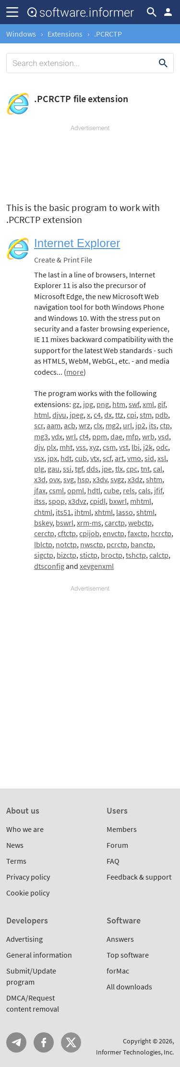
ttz (119, 415)
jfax (40, 490)
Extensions (65, 34)
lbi (136, 447)
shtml (145, 512)
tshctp (136, 555)
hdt (66, 458)
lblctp (43, 544)
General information (39, 955)
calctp (158, 555)
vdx (56, 436)
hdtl (93, 490)
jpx (52, 458)
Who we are (25, 829)
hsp (83, 479)
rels (129, 490)
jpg (88, 404)
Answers (120, 939)
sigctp (43, 555)
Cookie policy (27, 892)
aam (53, 425)
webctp (140, 522)
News (15, 845)
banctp (142, 544)
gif (161, 404)
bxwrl (118, 501)
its (152, 425)
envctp (113, 533)
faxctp (137, 533)
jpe (107, 469)
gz (76, 404)
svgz (117, 479)
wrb (148, 436)
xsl (161, 458)
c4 (97, 415)
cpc (131, 469)
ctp (165, 425)
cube (112, 490)
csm (109, 447)
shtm (154, 479)
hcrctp (161, 533)
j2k (148, 447)
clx (98, 425)
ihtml (82, 512)
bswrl (64, 522)
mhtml (140, 501)
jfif (158, 490)
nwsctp (91, 544)
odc (162, 447)
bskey (43, 522)
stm (146, 415)
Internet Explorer (77, 243)
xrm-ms (89, 522)
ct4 (84, 436)
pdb (161, 415)
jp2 (140, 425)
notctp (66, 544)
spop (56, 501)
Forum (117, 845)
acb (69, 425)
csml (56, 490)
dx (108, 415)
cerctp (44, 533)
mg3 (41, 436)
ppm (99, 436)
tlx (119, 469)
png (102, 404)
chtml (43, 512)
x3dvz (77, 501)
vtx (94, 458)
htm (118, 404)
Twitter (71, 1042)
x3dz (135, 479)
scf (107, 458)
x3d (40, 479)
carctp (115, 522)
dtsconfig (49, 566)
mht (66, 447)
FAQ (113, 861)
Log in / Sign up (168, 12)
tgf (79, 469)
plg (39, 469)
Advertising (24, 939)
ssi (67, 469)
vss (81, 447)
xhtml (104, 512)
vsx (39, 458)
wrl (71, 436)
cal (157, 469)
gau (54, 469)
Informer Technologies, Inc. (135, 1052)
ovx (54, 479)
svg (68, 479)
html (41, 415)
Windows (21, 34)
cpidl (98, 501)
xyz (94, 447)
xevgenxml (97, 566)
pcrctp (117, 544)
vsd (163, 436)
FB (44, 1042)
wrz (84, 425)
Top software (128, 955)
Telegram (16, 1042)
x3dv (100, 479)
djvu (59, 415)
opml (75, 490)
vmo (134, 458)
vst (123, 447)
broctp (111, 555)
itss (39, 501)
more (75, 372)
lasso (124, 512)
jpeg (77, 415)
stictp (88, 555)
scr (38, 425)
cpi (131, 415)
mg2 (113, 425)
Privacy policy (28, 877)
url (127, 425)
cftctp (67, 533)
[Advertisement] (90, 161)
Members (122, 829)
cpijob (89, 533)
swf (134, 404)
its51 (63, 512)
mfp (132, 436)
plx (51, 447)
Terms (16, 861)
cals (144, 490)
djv (38, 447)
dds (92, 469)
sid (149, 458)
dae (116, 436)
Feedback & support (139, 877)
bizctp (66, 555)
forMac (118, 970)
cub (81, 458)
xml (148, 404)
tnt (145, 469)
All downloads (129, 986)
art (119, 458)
